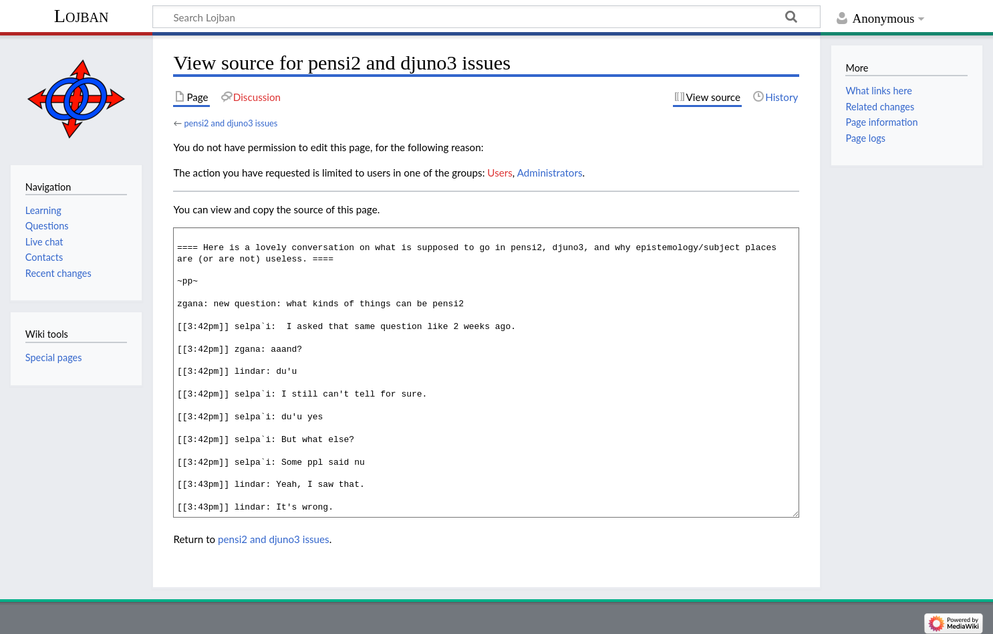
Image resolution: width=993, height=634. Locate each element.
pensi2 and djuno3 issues (230, 123)
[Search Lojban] (486, 16)
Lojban (81, 15)
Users (499, 173)
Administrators (550, 173)
